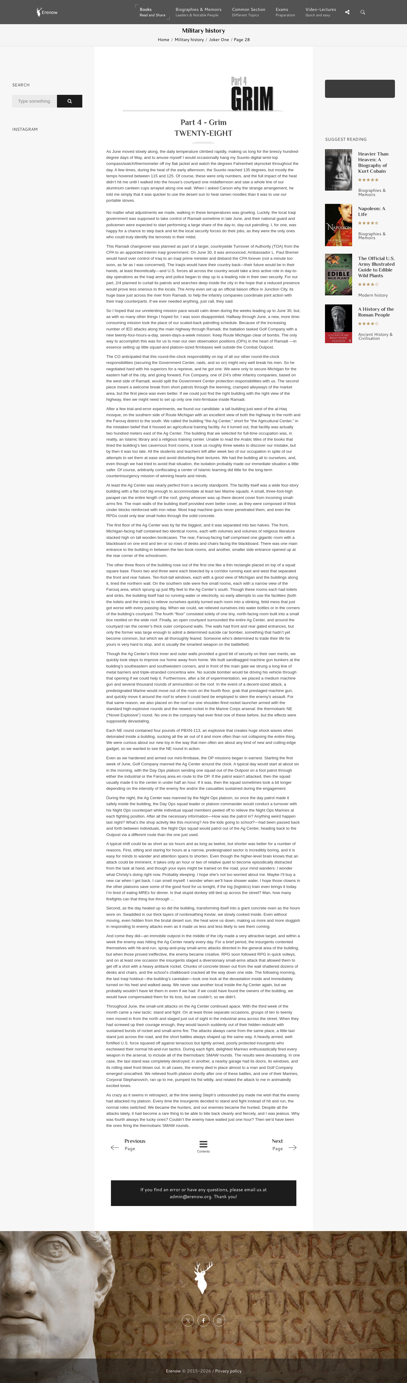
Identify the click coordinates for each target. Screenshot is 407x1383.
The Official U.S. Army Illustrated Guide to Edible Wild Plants (376, 266)
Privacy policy (228, 1371)
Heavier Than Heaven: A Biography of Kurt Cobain (373, 162)
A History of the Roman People (376, 312)
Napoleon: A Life (371, 211)
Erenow (173, 1371)
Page (145, 1144)
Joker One (219, 39)
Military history (189, 39)
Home (163, 39)
